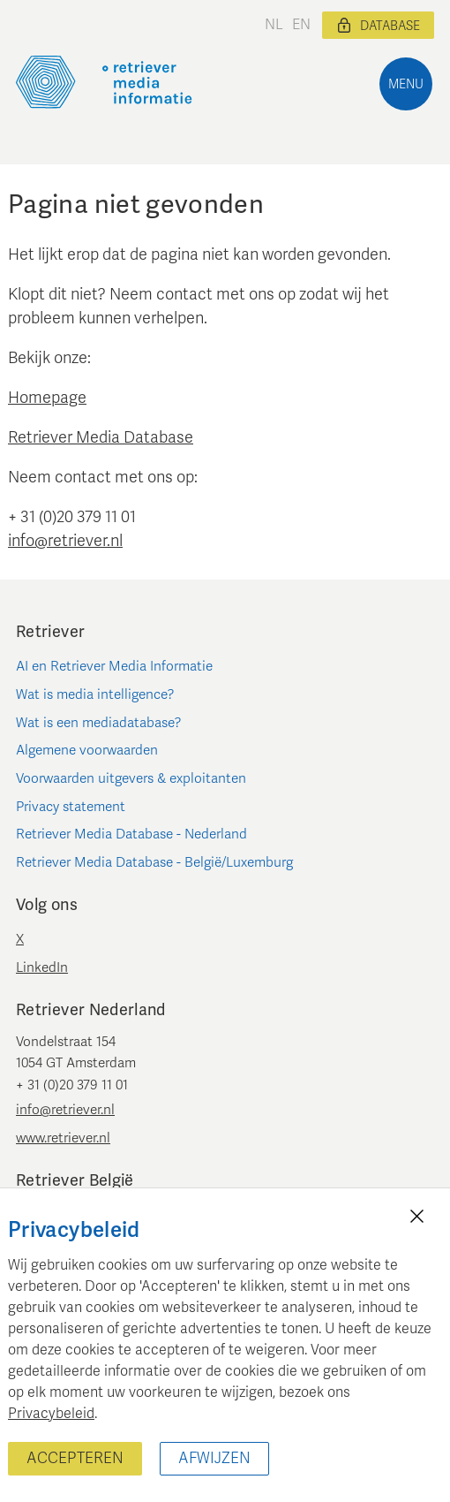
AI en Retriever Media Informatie (114, 666)
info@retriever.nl (65, 540)
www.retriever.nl (63, 1138)
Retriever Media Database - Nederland (131, 834)
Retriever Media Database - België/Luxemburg (154, 862)
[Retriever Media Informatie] (104, 82)
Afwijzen (214, 1458)
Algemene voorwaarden (87, 750)
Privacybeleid (51, 1413)
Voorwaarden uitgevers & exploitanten (131, 778)
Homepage (47, 397)
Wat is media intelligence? (95, 694)
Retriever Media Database (100, 437)
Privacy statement (70, 807)
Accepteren (75, 1458)
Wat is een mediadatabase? (99, 723)
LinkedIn (42, 967)
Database (378, 26)
